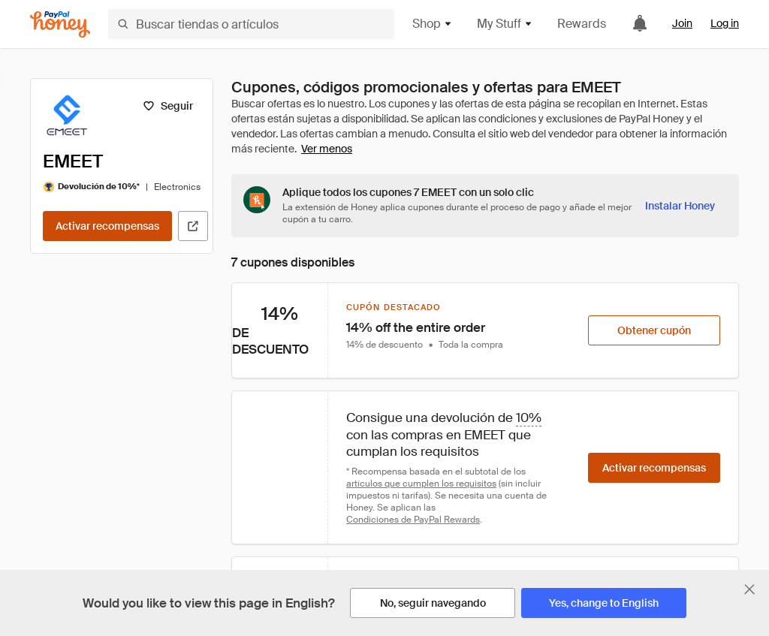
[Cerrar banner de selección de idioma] (749, 589)
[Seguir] (168, 106)
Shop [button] (432, 24)
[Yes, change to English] (603, 603)
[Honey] (60, 24)
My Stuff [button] (505, 24)
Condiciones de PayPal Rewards (413, 520)
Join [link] (682, 23)
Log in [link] (724, 23)
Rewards (581, 24)
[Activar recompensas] (107, 226)
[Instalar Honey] (680, 206)
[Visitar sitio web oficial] (193, 226)
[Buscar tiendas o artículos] (251, 24)
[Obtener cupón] (654, 330)
